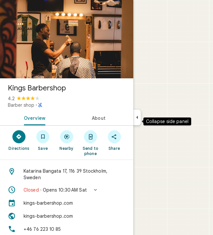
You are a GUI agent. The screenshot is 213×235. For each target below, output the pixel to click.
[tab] (33, 117)
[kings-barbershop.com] (66, 203)
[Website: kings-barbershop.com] (66, 216)
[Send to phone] (90, 142)
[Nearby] (67, 140)
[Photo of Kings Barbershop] (66, 39)
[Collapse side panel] (137, 117)
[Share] (114, 140)
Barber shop (21, 105)
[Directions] (19, 140)
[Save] (43, 140)
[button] (66, 189)
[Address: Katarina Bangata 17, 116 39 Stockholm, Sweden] (66, 174)
